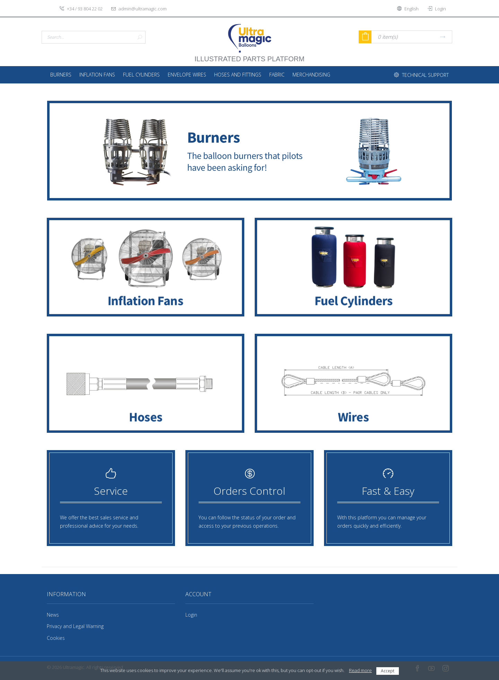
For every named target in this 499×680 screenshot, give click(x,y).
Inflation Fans (97, 74)
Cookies (56, 638)
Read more (360, 670)
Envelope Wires (187, 74)
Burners (60, 74)
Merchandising (311, 74)
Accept (387, 671)
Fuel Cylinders (141, 74)
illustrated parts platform (249, 55)
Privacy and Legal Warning (75, 626)
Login (191, 614)
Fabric (276, 74)
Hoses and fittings (237, 74)
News (53, 614)
